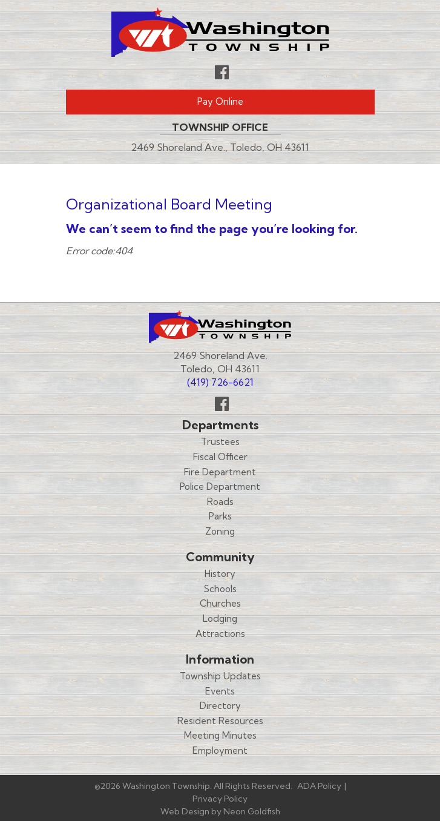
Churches (220, 603)
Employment (220, 750)
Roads (220, 501)
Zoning (220, 531)
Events (220, 691)
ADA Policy (319, 785)
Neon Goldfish (251, 811)
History (220, 573)
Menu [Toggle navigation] (339, 179)
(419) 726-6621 (220, 382)
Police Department (220, 486)
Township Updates (220, 676)
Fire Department (220, 472)
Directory (220, 705)
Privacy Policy (220, 798)
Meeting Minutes (220, 735)
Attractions (220, 633)
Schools (220, 589)
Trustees (220, 441)
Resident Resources (220, 721)
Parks (220, 516)
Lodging (220, 618)
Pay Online (220, 101)
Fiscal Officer (220, 457)
